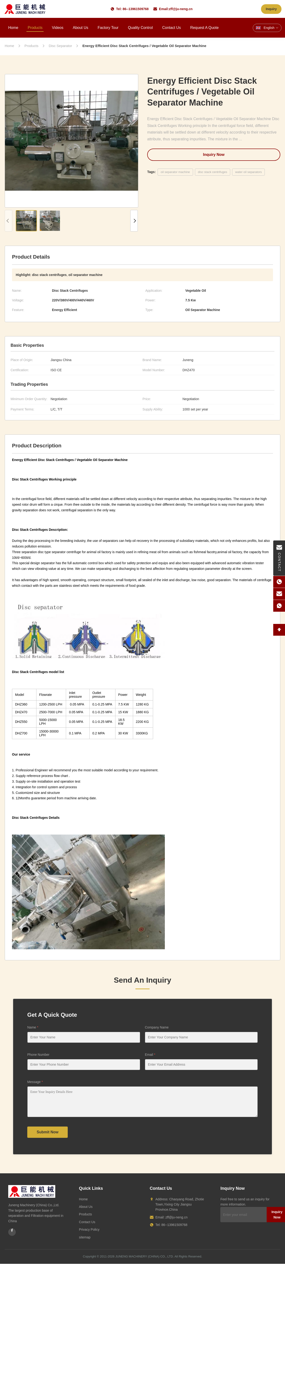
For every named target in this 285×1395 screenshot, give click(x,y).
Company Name (157, 1027)
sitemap (85, 1237)
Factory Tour (108, 28)
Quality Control (140, 28)
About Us (80, 28)
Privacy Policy (89, 1229)
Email (150, 1054)
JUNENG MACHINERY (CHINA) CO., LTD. (144, 1256)
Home (13, 28)
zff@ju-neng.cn (181, 9)
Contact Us (171, 28)
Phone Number (38, 1054)
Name (32, 1027)
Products (35, 28)
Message (35, 1082)
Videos (57, 28)
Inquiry (271, 9)
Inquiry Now (214, 155)
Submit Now (47, 1132)
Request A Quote (204, 28)
